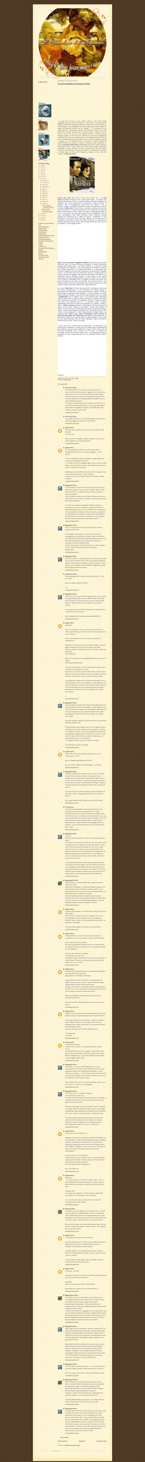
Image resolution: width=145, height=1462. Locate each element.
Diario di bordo (42, 228)
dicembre (44, 180)
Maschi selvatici (43, 251)
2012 (41, 178)
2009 (41, 218)
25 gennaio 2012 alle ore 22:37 (72, 802)
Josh (66, 427)
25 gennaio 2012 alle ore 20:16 (72, 767)
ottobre (44, 184)
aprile (43, 197)
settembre (44, 186)
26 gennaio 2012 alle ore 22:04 (72, 829)
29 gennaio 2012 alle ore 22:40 (72, 1291)
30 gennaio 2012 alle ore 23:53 (72, 1359)
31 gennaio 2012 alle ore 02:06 (72, 1404)
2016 (41, 170)
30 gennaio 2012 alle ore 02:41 (72, 1322)
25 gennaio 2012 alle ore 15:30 (72, 521)
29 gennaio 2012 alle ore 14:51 (72, 1204)
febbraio (44, 201)
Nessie (67, 1209)
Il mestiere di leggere (44, 237)
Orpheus (41, 253)
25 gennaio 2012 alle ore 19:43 (72, 698)
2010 (41, 215)
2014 (41, 174)
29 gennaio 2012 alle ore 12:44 (72, 1060)
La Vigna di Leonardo (47, 211)
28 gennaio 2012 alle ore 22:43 (72, 905)
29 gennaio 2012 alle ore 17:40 (72, 1231)
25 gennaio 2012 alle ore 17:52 (72, 569)
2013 (41, 176)
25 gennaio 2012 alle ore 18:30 (72, 589)
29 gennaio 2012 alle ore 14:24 (72, 1126)
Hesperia (68, 485)
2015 (41, 172)
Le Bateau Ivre (42, 246)
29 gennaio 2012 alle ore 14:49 (72, 1171)
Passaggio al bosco (43, 255)
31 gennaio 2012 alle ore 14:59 (72, 1433)
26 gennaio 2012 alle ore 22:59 (72, 876)
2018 (41, 165)
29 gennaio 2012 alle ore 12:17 (72, 929)
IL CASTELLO (42, 232)
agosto (44, 189)
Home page (82, 1441)
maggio (44, 195)
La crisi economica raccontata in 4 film (74, 84)
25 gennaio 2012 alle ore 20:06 (72, 747)
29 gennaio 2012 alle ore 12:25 (72, 1007)
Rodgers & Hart (46, 209)
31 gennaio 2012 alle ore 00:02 (72, 1375)
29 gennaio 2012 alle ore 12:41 (72, 1038)
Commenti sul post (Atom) (72, 1445)
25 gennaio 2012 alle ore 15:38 (72, 552)
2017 (41, 167)
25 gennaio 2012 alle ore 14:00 (72, 443)
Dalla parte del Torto (44, 226)
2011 (41, 213)
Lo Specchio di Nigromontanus (46, 248)
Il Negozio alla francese (45, 239)
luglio (43, 191)
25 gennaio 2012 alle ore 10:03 (72, 412)
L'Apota (41, 244)
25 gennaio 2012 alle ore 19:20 (72, 618)
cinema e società (67, 379)
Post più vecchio (101, 1441)
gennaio (44, 203)
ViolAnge (41, 258)
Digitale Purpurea (43, 230)
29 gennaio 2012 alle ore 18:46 (72, 1264)
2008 (41, 220)
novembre (44, 182)
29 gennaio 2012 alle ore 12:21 (72, 964)
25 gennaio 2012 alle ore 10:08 (72, 423)
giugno (44, 193)
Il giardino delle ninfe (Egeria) (46, 235)
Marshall (41, 249)
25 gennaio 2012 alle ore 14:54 (72, 481)
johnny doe (68, 880)
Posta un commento (64, 1437)
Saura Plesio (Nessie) (44, 256)
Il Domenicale (42, 233)
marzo (44, 199)
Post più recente (62, 1441)
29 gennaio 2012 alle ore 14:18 (72, 1087)
